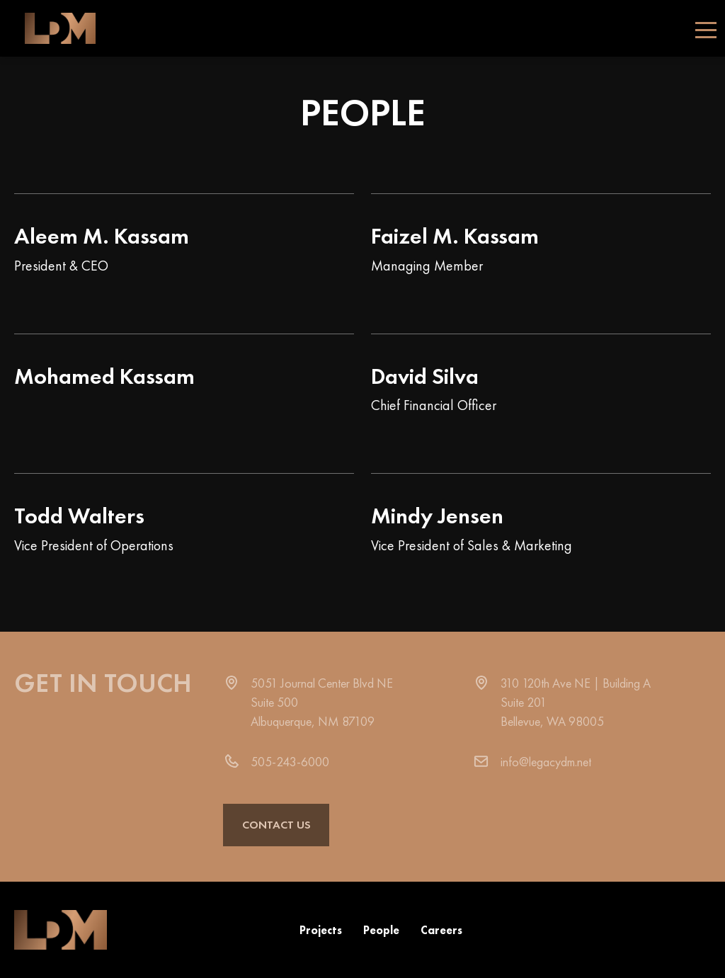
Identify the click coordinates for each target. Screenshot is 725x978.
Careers (441, 930)
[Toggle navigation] (706, 28)
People (381, 930)
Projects (320, 930)
